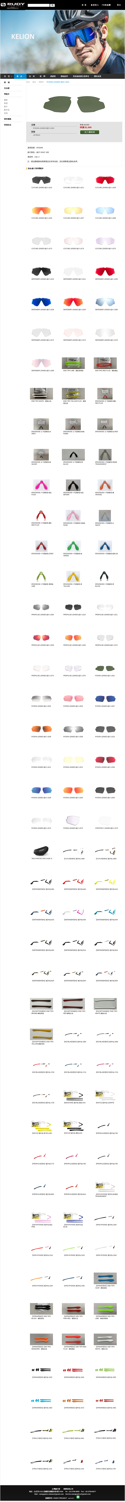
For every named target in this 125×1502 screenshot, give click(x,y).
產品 (34, 82)
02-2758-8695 (74, 1491)
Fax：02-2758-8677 (89, 1491)
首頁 (28, 82)
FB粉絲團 (106, 5)
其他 (6, 113)
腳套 (6, 100)
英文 (119, 5)
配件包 (6, 110)
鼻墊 (6, 103)
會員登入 (95, 5)
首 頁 (84, 5)
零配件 (41, 82)
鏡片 (6, 106)
